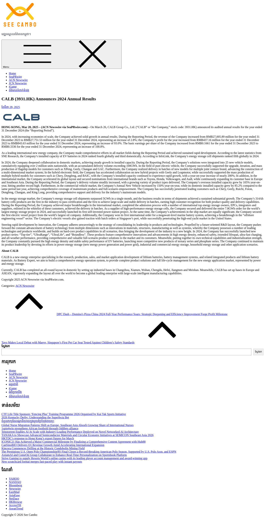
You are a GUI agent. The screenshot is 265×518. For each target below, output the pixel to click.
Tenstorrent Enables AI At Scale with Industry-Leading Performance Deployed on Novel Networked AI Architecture (70, 431)
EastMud (14, 492)
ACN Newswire (18, 80)
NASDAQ (15, 482)
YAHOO (14, 478)
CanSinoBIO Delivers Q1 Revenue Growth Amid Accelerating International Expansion (52, 445)
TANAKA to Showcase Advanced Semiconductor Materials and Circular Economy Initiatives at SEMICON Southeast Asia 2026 (77, 435)
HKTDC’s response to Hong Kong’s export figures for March (37, 438)
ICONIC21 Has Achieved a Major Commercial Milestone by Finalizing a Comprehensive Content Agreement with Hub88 (73, 441)
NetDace (14, 498)
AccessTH (15, 505)
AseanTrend (16, 508)
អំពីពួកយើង (15, 392)
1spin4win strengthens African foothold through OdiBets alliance (39, 428)
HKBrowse (15, 501)
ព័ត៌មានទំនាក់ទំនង (19, 90)
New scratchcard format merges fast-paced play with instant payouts (41, 461)
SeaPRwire (15, 76)
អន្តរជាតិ (13, 384)
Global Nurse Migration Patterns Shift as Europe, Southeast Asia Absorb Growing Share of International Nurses (67, 425)
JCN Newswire (18, 83)
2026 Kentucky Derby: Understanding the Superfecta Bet (35, 417)
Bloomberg (15, 485)
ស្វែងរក (5, 346)
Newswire (15, 488)
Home (12, 73)
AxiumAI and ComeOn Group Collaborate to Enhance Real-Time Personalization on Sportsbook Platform (64, 455)
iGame (13, 86)
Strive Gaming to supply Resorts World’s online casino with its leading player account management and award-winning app (74, 458)
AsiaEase (14, 495)
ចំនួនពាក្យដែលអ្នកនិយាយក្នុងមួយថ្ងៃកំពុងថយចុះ (27, 421)
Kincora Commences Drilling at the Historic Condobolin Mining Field (43, 448)
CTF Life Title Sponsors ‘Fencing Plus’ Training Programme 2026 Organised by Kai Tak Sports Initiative (63, 414)
